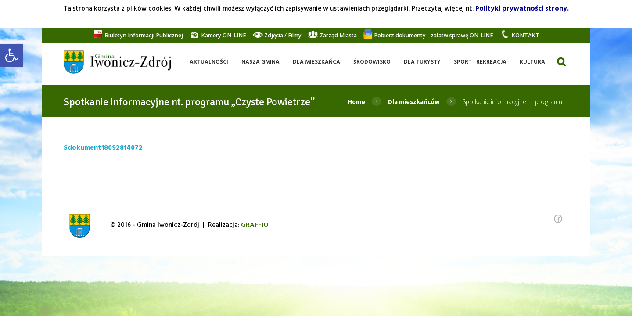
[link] (11, 55)
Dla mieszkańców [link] (414, 101)
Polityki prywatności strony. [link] (522, 8)
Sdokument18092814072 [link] (103, 148)
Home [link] (356, 101)
